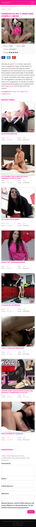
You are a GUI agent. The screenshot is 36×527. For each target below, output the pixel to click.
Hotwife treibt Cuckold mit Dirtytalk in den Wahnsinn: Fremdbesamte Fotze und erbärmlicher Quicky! (17, 393)
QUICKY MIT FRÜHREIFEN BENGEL (13, 262)
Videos (11, 6)
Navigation (5, 2)
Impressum (20, 525)
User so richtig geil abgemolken (12, 348)
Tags (14, 525)
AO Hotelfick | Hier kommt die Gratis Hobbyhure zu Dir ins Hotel (14, 177)
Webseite (5, 493)
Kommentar (6, 463)
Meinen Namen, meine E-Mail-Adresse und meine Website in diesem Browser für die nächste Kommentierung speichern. (17, 505)
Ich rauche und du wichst (10, 219)
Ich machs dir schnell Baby (10, 305)
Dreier (14, 91)
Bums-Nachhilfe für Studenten (12, 434)
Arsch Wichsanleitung (9, 134)
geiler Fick (13, 64)
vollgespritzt (9, 86)
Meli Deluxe (4, 6)
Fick (18, 91)
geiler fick (24, 91)
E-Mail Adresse (7, 486)
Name (3, 479)
